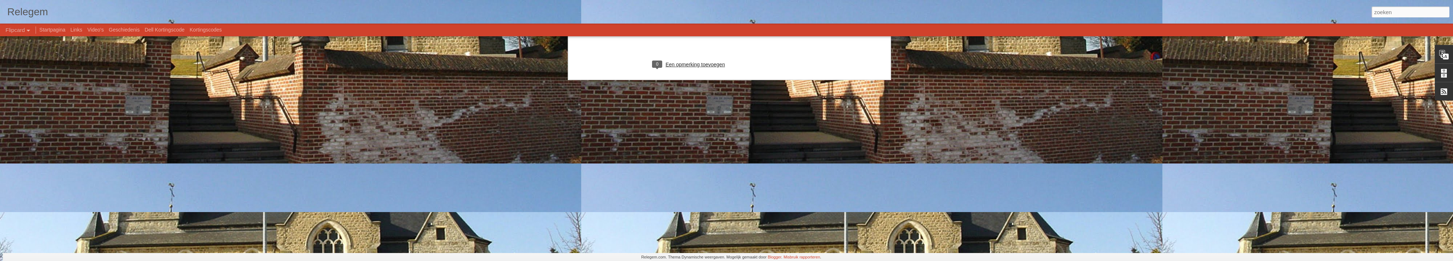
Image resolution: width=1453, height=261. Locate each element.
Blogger (774, 257)
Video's (95, 30)
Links (76, 30)
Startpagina (52, 30)
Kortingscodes (206, 30)
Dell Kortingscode (165, 30)
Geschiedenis (124, 30)
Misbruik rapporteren (802, 257)
